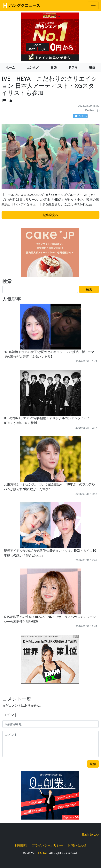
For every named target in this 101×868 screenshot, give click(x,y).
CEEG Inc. (41, 853)
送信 (93, 764)
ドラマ (73, 67)
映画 (92, 67)
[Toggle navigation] (93, 5)
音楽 (53, 67)
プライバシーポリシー (47, 845)
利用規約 (21, 845)
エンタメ (33, 67)
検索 (89, 289)
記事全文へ (50, 215)
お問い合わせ (77, 845)
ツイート (81, 116)
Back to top (90, 834)
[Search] (40, 289)
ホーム (10, 67)
